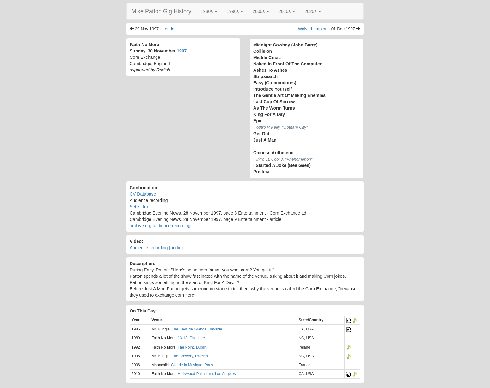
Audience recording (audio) (156, 247)
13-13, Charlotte (191, 338)
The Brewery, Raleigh (190, 356)
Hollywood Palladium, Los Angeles (207, 374)
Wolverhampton (313, 29)
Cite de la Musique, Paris (192, 365)
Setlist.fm (139, 206)
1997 (182, 50)
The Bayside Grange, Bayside (197, 329)
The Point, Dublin (192, 347)
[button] (209, 11)
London (169, 29)
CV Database (143, 194)
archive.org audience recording (160, 225)
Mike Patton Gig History (161, 11)
